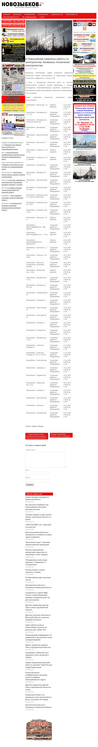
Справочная (43, 14)
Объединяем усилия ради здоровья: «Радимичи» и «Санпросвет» (36, 562)
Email (27, 477)
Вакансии (17, 14)
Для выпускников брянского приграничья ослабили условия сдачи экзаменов (38, 534)
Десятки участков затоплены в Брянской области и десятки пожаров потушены (38, 617)
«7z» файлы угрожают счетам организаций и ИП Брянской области (12, 190)
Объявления (29, 14)
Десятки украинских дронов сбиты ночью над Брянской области (36, 607)
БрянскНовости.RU (11, 17)
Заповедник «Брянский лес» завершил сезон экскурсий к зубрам (37, 655)
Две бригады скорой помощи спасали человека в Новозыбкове (13, 175)
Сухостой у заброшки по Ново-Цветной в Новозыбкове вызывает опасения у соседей (13, 182)
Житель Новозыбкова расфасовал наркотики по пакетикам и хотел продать (36, 552)
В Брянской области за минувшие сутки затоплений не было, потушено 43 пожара (38, 697)
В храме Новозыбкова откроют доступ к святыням (61, 435)
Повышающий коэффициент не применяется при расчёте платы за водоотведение (38, 637)
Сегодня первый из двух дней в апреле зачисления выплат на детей (38, 517)
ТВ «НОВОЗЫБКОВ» (29, 17)
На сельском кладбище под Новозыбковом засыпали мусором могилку (36, 507)
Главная (6, 14)
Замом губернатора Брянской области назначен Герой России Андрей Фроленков (38, 665)
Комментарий (30, 450)
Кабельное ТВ (57, 14)
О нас (42, 17)
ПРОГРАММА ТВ (71, 14)
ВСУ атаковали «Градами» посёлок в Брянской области (12, 198)
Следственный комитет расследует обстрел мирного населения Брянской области (36, 436)
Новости (35, 426)
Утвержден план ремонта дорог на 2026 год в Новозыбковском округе (11, 147)
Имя (27, 470)
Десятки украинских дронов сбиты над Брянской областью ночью (38, 687)
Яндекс (40, 426)
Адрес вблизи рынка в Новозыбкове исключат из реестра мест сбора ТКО (36, 627)
